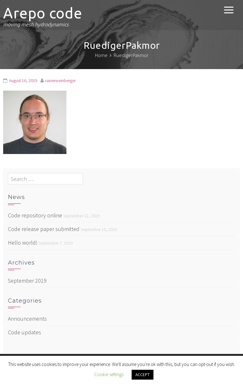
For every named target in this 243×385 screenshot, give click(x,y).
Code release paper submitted (43, 229)
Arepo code (42, 13)
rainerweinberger (60, 80)
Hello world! (22, 242)
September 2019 (27, 280)
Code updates (24, 332)
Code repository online (35, 215)
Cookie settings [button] (109, 374)
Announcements (27, 318)
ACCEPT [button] (142, 374)
